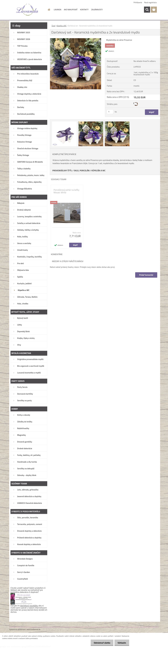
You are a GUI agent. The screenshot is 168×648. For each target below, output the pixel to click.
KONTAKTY (84, 9)
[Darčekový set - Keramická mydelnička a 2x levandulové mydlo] (75, 39)
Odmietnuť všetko (101, 642)
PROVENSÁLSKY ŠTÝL (62, 170)
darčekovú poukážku (29, 605)
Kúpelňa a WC (61, 25)
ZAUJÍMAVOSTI (97, 9)
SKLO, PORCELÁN (82, 170)
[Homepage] (49, 10)
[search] (147, 10)
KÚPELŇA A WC (98, 170)
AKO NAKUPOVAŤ (70, 9)
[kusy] (110, 111)
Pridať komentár (146, 274)
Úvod (53, 25)
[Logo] (27, 9)
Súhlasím (121, 642)
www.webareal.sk (33, 629)
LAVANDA (57, 9)
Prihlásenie (138, 2)
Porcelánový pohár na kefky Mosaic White (66, 191)
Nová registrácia (150, 2)
